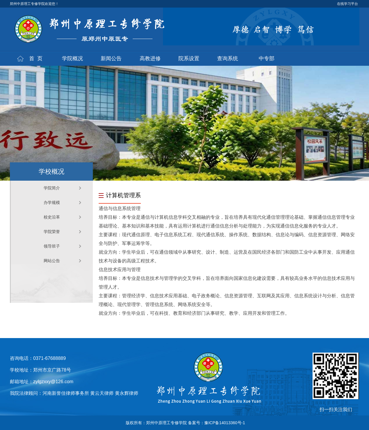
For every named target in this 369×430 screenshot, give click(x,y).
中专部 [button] (266, 58)
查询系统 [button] (227, 58)
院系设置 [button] (188, 58)
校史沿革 (52, 217)
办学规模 (52, 202)
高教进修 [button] (150, 58)
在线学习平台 (347, 4)
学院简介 (52, 188)
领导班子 (52, 246)
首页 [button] (37, 58)
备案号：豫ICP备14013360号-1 (216, 422)
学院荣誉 (52, 231)
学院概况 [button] (72, 58)
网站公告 (52, 260)
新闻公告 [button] (111, 58)
